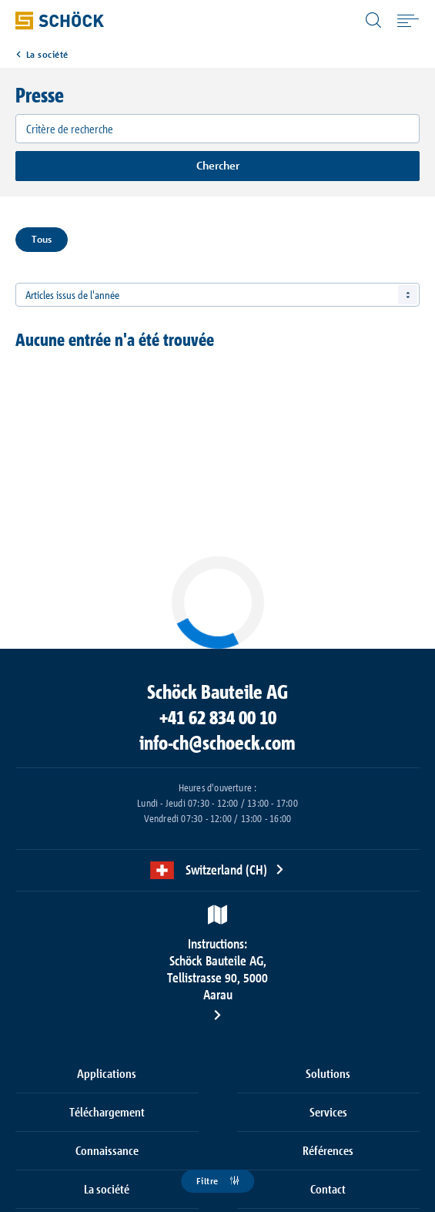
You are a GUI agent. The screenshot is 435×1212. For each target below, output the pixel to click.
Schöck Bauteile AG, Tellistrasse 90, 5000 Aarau (218, 968)
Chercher (217, 165)
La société (47, 54)
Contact (328, 1189)
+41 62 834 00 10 (217, 717)
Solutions (328, 1073)
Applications (106, 1073)
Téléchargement (107, 1112)
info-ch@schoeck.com (217, 742)
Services (328, 1112)
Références (328, 1150)
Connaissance (107, 1150)
